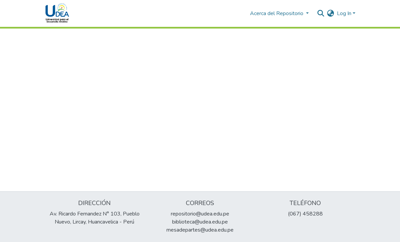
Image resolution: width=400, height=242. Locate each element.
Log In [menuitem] (344, 13)
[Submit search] (321, 13)
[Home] (57, 13)
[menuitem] (331, 13)
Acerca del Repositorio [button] (277, 13)
